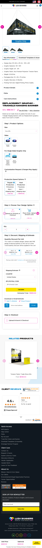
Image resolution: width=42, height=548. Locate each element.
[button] (14, 110)
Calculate (21, 289)
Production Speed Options (15, 179)
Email (32, 305)
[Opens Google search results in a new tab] (6, 486)
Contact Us (4, 450)
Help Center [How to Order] (5, 431)
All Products (5, 429)
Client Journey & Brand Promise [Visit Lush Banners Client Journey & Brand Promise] (12, 530)
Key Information (9, 58)
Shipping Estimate (12, 270)
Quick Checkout (37, 543)
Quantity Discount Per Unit (14, 239)
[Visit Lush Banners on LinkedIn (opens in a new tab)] (13, 535)
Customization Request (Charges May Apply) (20, 170)
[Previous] (2, 27)
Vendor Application (7, 460)
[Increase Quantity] (27, 229)
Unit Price (4, 541)
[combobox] (21, 131)
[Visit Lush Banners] (21, 519)
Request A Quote (6, 453)
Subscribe (21, 509)
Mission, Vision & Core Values (10, 472)
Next (37, 213)
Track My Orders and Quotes (10, 439)
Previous (4, 213)
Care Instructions (21, 99)
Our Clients (4, 474)
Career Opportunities (8, 479)
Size (5, 127)
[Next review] (21, 417)
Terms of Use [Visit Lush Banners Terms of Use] (34, 530)
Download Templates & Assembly (11, 441)
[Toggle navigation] (1, 5)
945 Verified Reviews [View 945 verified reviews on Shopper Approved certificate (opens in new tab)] (10, 406)
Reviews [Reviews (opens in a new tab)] (3, 482)
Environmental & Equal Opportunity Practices (15, 477)
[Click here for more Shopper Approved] (33, 420)
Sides (6, 135)
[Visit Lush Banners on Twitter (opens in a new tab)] (29, 535)
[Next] (39, 27)
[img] (10, 404)
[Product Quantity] (16, 229)
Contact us (21, 260)
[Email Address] (21, 504)
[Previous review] (21, 393)
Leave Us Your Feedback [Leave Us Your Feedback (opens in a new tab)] (9, 465)
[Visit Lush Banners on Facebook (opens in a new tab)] (25, 535)
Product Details (21, 88)
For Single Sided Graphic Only (15, 151)
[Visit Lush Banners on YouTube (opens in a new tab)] (17, 535)
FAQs (21, 93)
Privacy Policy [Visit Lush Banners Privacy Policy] (25, 530)
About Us (5, 469)
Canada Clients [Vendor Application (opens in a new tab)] (5, 463)
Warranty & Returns (7, 458)
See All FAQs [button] (23, 110)
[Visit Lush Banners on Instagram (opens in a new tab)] (21, 535)
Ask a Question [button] (34, 110)
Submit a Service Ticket (8, 455)
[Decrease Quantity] (5, 229)
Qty (5, 226)
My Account (5, 436)
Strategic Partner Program (9, 444)
